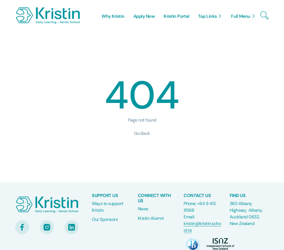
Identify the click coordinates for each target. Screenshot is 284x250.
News (143, 209)
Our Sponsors (105, 219)
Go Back (142, 133)
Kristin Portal (176, 16)
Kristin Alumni (151, 218)
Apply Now (144, 16)
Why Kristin (113, 16)
